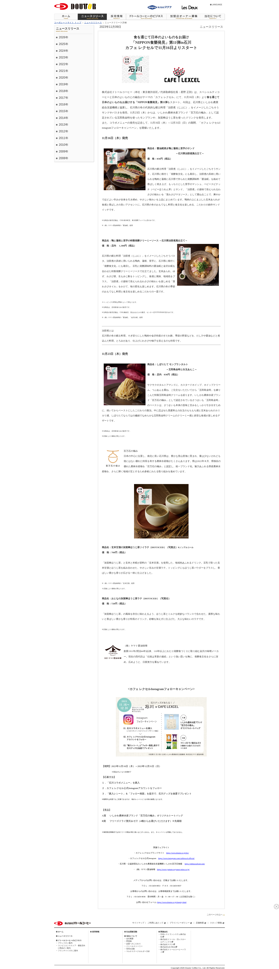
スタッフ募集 (216, 923)
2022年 (63, 64)
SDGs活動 (130, 949)
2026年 (63, 37)
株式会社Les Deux (167, 947)
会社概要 (130, 939)
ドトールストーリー (134, 946)
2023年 (63, 57)
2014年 (63, 117)
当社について (213, 17)
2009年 (63, 151)
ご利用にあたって (155, 923)
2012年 (63, 131)
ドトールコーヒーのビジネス (146, 17)
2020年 (63, 77)
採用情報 (116, 17)
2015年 (63, 111)
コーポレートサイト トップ (67, 22)
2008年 (63, 158)
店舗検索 (200, 923)
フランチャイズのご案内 (68, 951)
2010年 (63, 144)
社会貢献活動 (131, 932)
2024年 (63, 50)
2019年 (63, 84)
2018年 (63, 91)
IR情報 (129, 941)
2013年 (63, 124)
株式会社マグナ (166, 944)
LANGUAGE (217, 5)
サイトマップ (138, 923)
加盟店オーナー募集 (183, 17)
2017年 (63, 97)
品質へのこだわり (133, 944)
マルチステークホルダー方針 (138, 951)
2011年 (63, 138)
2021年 (63, 70)
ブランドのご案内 (65, 943)
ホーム (66, 17)
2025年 (63, 44)
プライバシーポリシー (180, 923)
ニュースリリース (92, 17)
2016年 (63, 104)
